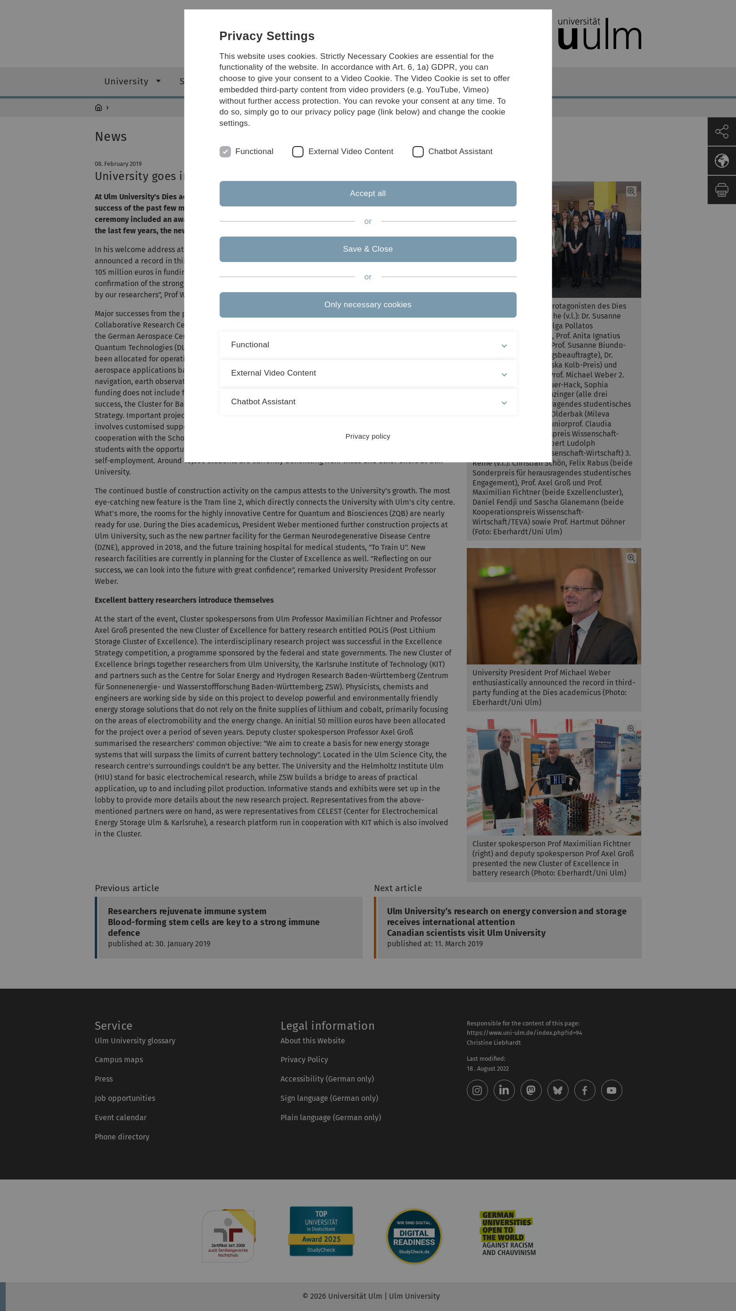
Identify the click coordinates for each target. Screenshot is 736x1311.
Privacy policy (368, 436)
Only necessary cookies (368, 304)
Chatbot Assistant (460, 151)
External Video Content (350, 151)
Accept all (368, 193)
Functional (254, 151)
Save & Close (368, 249)
